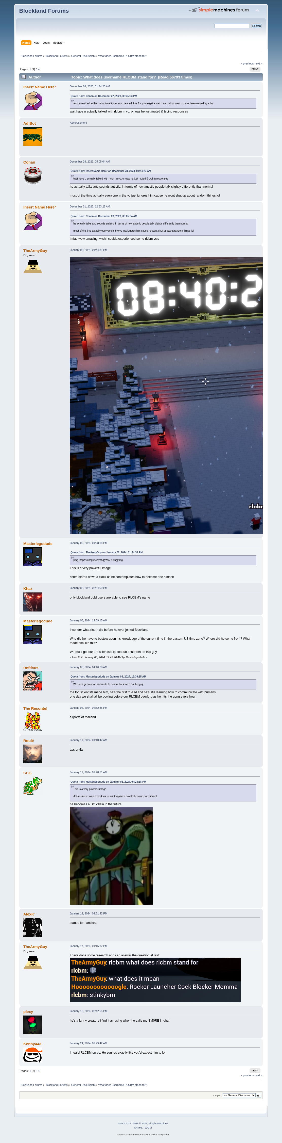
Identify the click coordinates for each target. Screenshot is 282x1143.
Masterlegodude (37, 543)
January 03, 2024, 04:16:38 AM (88, 667)
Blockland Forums (44, 11)
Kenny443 (32, 1044)
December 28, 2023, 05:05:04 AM (90, 161)
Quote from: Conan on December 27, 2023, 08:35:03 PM (103, 96)
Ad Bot (29, 123)
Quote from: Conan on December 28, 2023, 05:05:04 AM (103, 216)
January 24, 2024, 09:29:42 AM (88, 1043)
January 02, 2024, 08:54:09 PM (88, 587)
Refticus (30, 668)
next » (258, 63)
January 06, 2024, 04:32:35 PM (88, 707)
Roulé (28, 740)
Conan (29, 162)
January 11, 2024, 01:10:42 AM (88, 740)
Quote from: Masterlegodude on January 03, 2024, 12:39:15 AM (108, 676)
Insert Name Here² (39, 87)
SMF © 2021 (140, 1123)
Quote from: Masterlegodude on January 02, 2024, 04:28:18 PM (108, 781)
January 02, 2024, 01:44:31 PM (88, 249)
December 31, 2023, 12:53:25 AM (90, 206)
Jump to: (217, 1095)
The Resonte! (35, 708)
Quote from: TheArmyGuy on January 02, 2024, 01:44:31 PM (106, 552)
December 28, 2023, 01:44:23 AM (90, 86)
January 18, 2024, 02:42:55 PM (88, 1010)
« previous (247, 63)
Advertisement (78, 122)
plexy (28, 1011)
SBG (27, 773)
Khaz (27, 588)
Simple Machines (158, 1123)
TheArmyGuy (35, 250)
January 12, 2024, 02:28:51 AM (88, 772)
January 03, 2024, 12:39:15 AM (88, 620)
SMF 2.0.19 (124, 1123)
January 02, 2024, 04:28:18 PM (88, 542)
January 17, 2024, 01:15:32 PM (88, 945)
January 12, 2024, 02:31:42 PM (88, 913)
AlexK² (29, 914)
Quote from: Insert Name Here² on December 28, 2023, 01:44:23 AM (110, 171)
